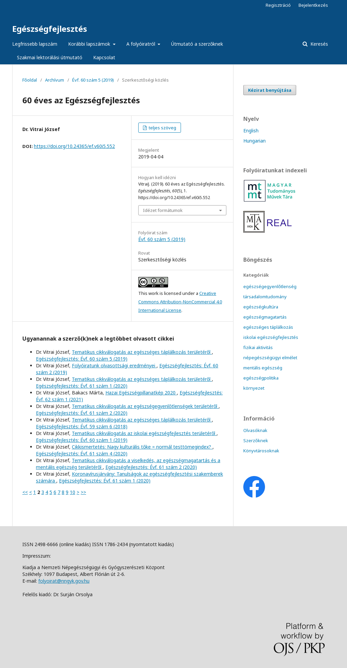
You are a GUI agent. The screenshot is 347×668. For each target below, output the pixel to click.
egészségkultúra (260, 307)
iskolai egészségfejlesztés (270, 337)
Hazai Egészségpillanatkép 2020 (141, 392)
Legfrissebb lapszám (34, 44)
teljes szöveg (162, 128)
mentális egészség (262, 368)
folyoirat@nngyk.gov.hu (63, 581)
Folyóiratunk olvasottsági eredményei (114, 365)
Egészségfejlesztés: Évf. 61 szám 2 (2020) (81, 413)
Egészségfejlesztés (49, 28)
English (251, 130)
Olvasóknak (255, 430)
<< (25, 492)
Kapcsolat (104, 57)
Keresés (318, 44)
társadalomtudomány (265, 297)
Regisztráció (278, 5)
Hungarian (254, 140)
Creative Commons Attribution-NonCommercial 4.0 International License (180, 301)
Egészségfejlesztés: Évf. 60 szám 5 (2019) (81, 358)
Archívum (54, 80)
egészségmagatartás (265, 317)
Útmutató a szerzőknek (197, 44)
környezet (253, 388)
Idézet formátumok (163, 210)
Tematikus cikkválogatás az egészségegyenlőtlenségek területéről (145, 406)
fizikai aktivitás (258, 347)
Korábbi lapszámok (89, 44)
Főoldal (29, 80)
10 (72, 492)
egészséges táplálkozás (268, 327)
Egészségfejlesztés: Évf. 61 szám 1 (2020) (81, 386)
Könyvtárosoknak (261, 451)
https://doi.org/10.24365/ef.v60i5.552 (74, 146)
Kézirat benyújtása (269, 90)
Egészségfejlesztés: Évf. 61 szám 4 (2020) (81, 453)
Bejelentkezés (313, 5)
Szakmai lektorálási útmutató (49, 57)
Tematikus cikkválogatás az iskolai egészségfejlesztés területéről (144, 433)
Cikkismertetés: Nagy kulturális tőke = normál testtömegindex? (142, 447)
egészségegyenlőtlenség (270, 286)
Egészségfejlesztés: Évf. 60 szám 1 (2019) (81, 440)
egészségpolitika (261, 378)
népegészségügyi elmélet (270, 357)
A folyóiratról (141, 44)
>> (83, 492)
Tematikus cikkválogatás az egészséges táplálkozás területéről (142, 352)
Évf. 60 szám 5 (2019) (93, 80)
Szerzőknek (255, 440)
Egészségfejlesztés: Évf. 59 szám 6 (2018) (81, 426)
